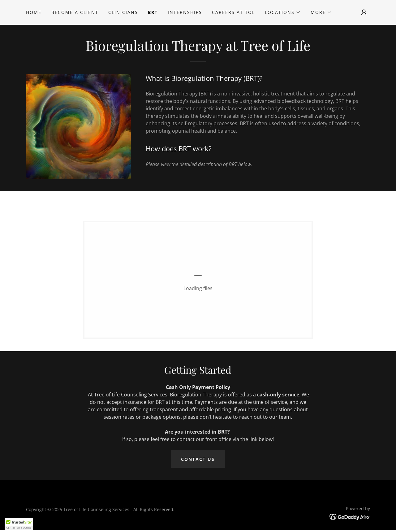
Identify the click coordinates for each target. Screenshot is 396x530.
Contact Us (198, 459)
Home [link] (33, 12)
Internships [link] (185, 12)
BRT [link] (153, 12)
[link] (349, 516)
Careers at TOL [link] (233, 12)
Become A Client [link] (74, 12)
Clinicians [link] (123, 12)
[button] (283, 12)
